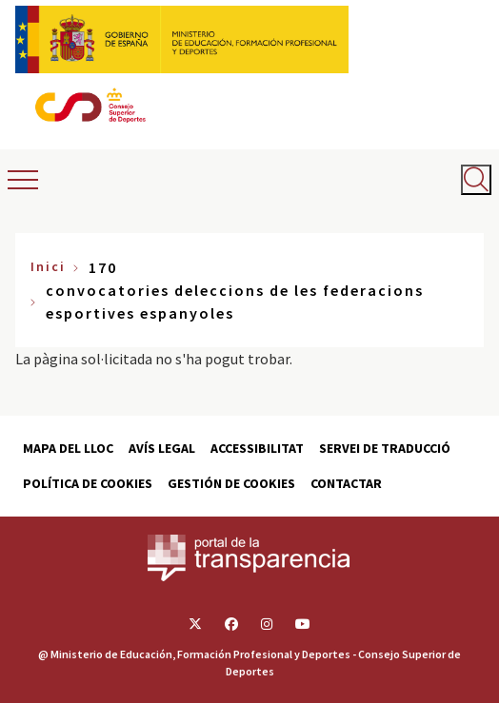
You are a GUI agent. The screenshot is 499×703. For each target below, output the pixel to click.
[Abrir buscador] (476, 180)
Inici (48, 266)
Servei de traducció (384, 448)
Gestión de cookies (231, 483)
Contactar (346, 483)
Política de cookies (87, 483)
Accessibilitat (257, 448)
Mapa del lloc (68, 448)
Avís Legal (162, 448)
